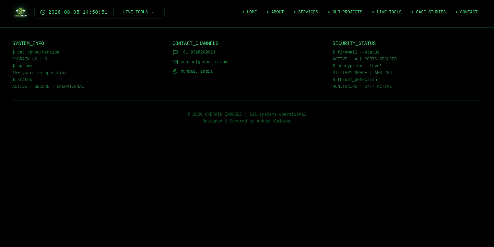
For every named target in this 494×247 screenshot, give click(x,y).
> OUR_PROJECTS (345, 12)
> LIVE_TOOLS (386, 12)
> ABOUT (275, 12)
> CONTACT (466, 12)
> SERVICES (305, 12)
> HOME (249, 12)
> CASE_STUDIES (428, 12)
